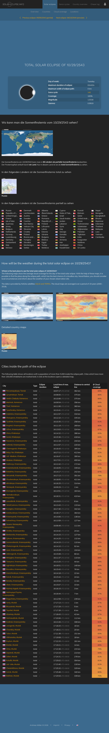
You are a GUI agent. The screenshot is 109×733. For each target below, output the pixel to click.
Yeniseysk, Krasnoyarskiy (16, 487)
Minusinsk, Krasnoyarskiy (16, 475)
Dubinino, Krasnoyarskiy (16, 414)
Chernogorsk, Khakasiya (16, 448)
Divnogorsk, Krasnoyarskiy (17, 491)
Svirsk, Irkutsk (12, 672)
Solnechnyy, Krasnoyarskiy (17, 520)
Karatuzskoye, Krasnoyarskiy (18, 513)
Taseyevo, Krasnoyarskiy (16, 561)
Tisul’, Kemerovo (13, 406)
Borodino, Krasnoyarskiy (16, 569)
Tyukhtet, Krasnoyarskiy (16, 421)
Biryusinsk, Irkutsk (13, 606)
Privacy (67, 725)
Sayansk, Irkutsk (13, 653)
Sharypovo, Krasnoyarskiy (17, 418)
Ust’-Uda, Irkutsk (13, 664)
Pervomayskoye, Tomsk (16, 391)
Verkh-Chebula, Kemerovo (17, 398)
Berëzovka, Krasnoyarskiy (17, 534)
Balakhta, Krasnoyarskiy (16, 471)
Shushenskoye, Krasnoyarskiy (18, 479)
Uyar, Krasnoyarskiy (14, 550)
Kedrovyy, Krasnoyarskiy (16, 464)
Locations (74, 12)
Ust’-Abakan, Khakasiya (16, 456)
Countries (46, 12)
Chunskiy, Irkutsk (13, 629)
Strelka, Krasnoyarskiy (15, 531)
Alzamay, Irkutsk (13, 614)
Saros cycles (64, 4)
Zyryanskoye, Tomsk (14, 395)
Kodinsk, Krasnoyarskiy (15, 622)
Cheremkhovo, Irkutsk (15, 668)
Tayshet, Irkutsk (12, 610)
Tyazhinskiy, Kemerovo (15, 410)
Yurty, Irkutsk (11, 602)
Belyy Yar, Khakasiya (14, 452)
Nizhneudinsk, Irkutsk (15, 618)
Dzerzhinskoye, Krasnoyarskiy (18, 573)
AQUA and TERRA (42, 284)
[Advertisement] (54, 39)
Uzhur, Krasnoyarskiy (15, 429)
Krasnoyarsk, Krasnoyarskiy (17, 516)
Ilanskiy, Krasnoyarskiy (15, 581)
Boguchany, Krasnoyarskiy (17, 599)
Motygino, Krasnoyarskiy (16, 558)
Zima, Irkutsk (11, 649)
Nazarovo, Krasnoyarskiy (16, 441)
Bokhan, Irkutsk (12, 676)
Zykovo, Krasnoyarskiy (15, 538)
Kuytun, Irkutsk (12, 641)
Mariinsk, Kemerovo (14, 402)
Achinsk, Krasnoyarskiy (15, 445)
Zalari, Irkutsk (11, 656)
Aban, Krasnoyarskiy (14, 585)
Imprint (56, 725)
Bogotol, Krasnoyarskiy (15, 425)
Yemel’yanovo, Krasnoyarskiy (18, 505)
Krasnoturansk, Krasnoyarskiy (18, 468)
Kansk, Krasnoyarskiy (15, 577)
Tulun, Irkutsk (11, 633)
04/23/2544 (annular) (71, 18)
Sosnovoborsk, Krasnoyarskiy (18, 542)
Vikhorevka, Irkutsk (14, 637)
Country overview (80, 4)
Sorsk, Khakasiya (13, 437)
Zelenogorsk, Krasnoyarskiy (17, 554)
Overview (35, 12)
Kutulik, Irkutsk (12, 660)
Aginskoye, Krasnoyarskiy (16, 565)
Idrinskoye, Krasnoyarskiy (16, 483)
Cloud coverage (60, 12)
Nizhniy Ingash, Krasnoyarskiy (18, 588)
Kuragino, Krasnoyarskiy (16, 509)
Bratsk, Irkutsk (12, 645)
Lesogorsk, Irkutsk (13, 626)
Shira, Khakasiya (13, 433)
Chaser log (95, 4)
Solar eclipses (50, 4)
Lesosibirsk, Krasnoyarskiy (17, 501)
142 (89, 92)
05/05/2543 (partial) (36, 18)
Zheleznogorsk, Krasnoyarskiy (18, 546)
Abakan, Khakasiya (14, 460)
